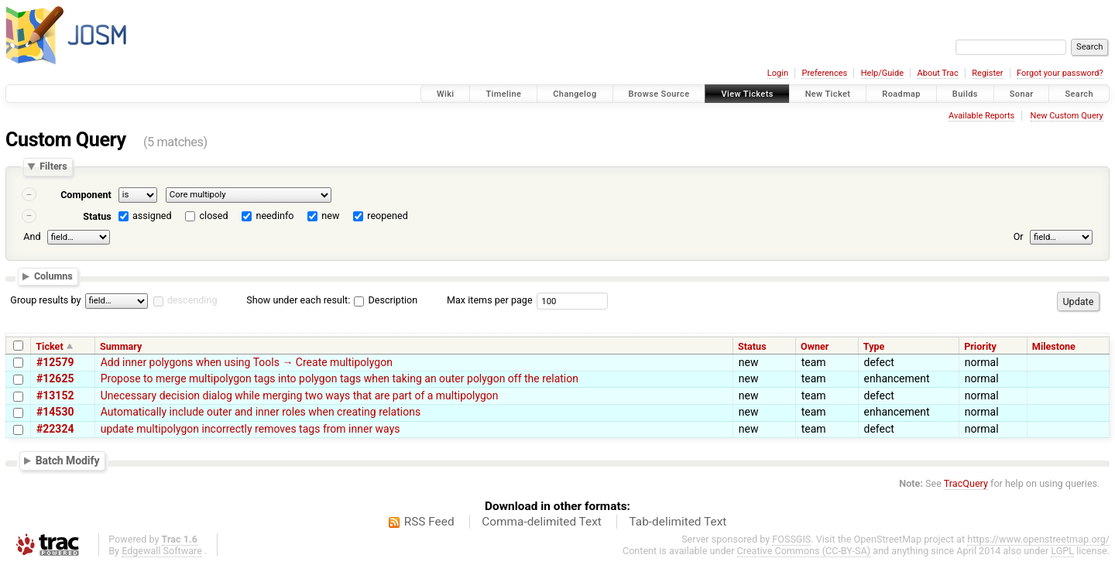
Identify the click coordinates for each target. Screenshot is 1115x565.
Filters (53, 167)
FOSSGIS (791, 539)
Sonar (1022, 94)
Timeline (503, 94)
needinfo (274, 215)
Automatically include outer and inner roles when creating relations (260, 412)
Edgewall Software (162, 550)
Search (1079, 94)
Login (777, 73)
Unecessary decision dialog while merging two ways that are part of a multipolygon (300, 395)
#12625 (55, 378)
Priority (980, 346)
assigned (152, 215)
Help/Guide (882, 73)
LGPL (1062, 550)
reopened (387, 215)
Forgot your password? (1060, 73)
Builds (965, 94)
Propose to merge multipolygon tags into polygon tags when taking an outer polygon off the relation (339, 378)
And (31, 236)
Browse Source (659, 94)
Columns (53, 276)
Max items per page (490, 300)
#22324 (55, 429)
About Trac (938, 73)
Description (385, 300)
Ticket (49, 346)
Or (1019, 236)
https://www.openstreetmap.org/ (1038, 539)
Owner (815, 346)
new (330, 215)
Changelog (574, 94)
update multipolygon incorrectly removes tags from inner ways (250, 429)
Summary (121, 346)
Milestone (1054, 346)
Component (86, 194)
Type (874, 346)
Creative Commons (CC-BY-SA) (804, 550)
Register (987, 73)
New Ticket (828, 94)
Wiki (446, 94)
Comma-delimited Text (542, 522)
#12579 (55, 362)
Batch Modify (68, 460)
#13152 (55, 395)
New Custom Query (1067, 116)
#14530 (55, 412)
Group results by (45, 300)
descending (192, 300)
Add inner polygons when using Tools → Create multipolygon (247, 362)
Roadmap (901, 94)
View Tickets (747, 94)
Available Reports (981, 116)
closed (214, 215)
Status (97, 216)
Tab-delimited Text (677, 522)
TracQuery (966, 483)
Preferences (824, 73)
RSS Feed (429, 522)
